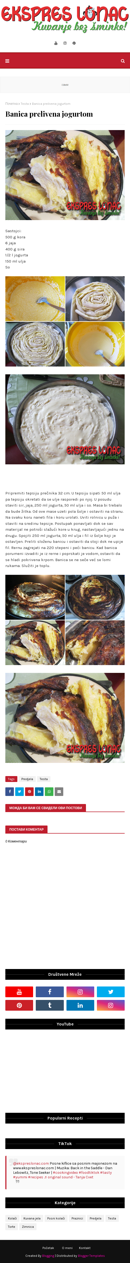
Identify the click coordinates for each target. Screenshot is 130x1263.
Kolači (12, 1218)
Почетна (11, 104)
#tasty (106, 1172)
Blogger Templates (91, 1256)
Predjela (27, 779)
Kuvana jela (32, 1218)
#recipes (35, 1177)
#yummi (20, 1177)
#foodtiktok (89, 1172)
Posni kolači (56, 1218)
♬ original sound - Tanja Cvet (68, 1177)
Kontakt (84, 1248)
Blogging (48, 1256)
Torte (11, 1227)
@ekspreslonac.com (31, 1163)
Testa (25, 104)
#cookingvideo (65, 1172)
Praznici (77, 1218)
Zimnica (28, 1227)
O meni (67, 1248)
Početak (48, 1248)
